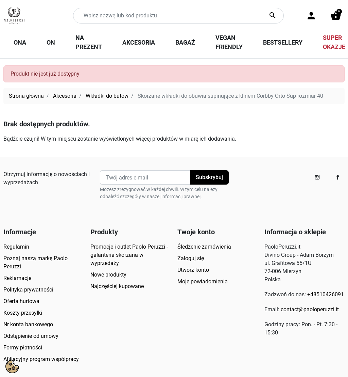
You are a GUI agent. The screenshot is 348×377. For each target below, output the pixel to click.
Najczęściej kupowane (117, 286)
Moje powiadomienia (202, 281)
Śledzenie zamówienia (204, 247)
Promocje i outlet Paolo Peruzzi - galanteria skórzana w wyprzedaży (129, 255)
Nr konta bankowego (28, 324)
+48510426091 (325, 294)
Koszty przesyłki (22, 313)
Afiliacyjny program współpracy (41, 359)
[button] (336, 16)
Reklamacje (17, 278)
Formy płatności (22, 347)
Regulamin (16, 247)
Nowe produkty (108, 274)
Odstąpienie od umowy (30, 336)
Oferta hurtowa (21, 301)
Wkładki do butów (107, 96)
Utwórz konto (193, 270)
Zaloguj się (190, 258)
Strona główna (26, 96)
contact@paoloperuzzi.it (310, 309)
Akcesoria (64, 96)
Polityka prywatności (28, 289)
